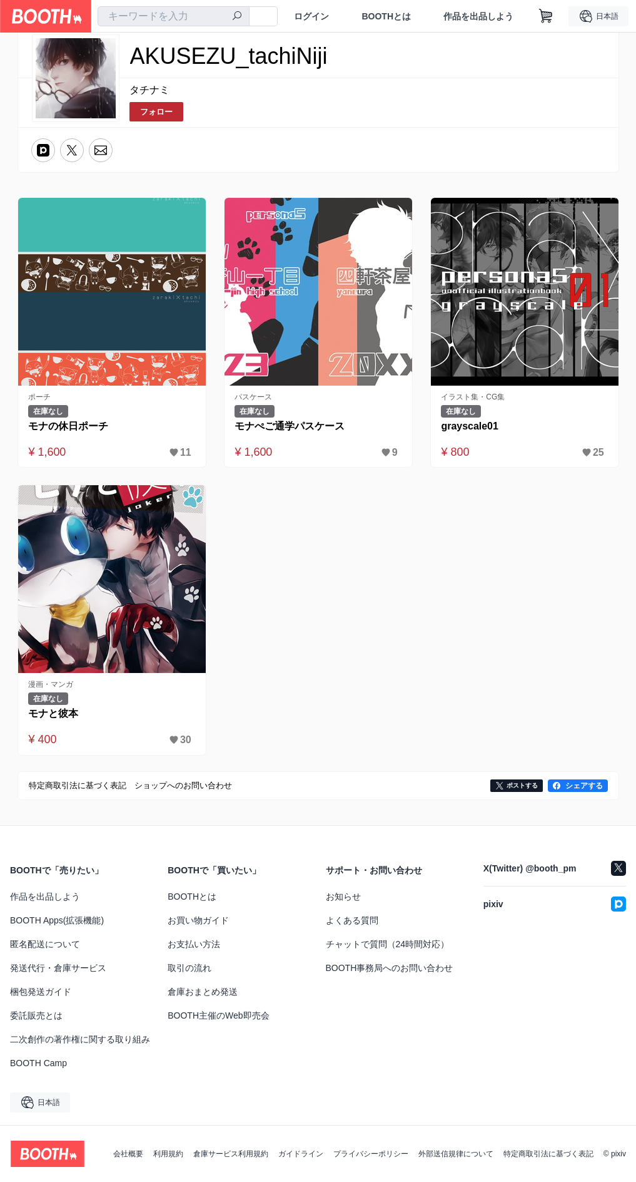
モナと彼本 (54, 713)
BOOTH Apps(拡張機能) (57, 920)
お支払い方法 (194, 944)
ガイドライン (300, 1154)
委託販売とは (36, 1015)
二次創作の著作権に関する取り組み (80, 1039)
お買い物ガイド (198, 920)
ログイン (311, 16)
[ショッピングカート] (546, 16)
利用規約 (168, 1154)
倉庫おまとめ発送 (203, 992)
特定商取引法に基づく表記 (548, 1154)
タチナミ (149, 90)
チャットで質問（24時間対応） (388, 944)
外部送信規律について (455, 1154)
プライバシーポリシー (370, 1154)
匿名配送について (45, 944)
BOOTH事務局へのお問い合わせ (389, 968)
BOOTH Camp (38, 1063)
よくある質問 (352, 920)
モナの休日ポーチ (69, 426)
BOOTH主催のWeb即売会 (218, 1015)
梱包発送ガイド (40, 992)
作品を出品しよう (478, 16)
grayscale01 (470, 426)
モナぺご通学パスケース (290, 426)
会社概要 (128, 1154)
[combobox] (174, 16)
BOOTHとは (386, 16)
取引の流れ (189, 968)
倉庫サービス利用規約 (230, 1154)
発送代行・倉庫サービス (58, 968)
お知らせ (343, 897)
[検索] (237, 17)
